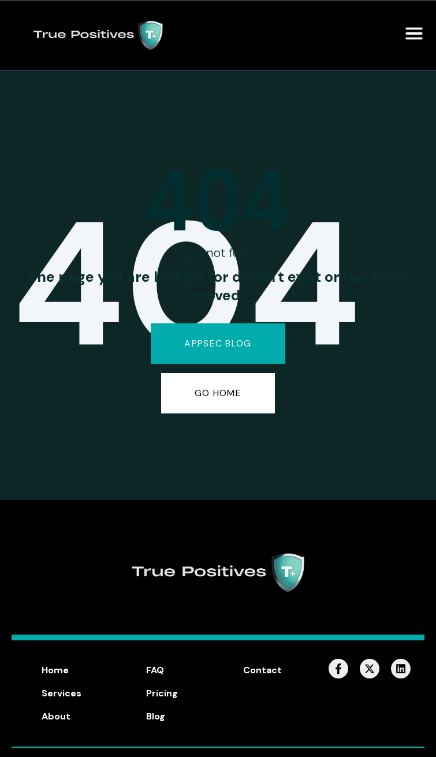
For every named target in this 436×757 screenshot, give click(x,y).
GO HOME (218, 393)
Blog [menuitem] (155, 716)
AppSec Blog (217, 343)
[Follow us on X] (369, 668)
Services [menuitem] (61, 693)
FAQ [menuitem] (155, 670)
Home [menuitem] (55, 670)
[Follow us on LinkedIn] (401, 668)
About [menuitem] (56, 716)
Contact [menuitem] (262, 670)
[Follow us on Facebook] (338, 668)
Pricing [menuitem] (162, 693)
